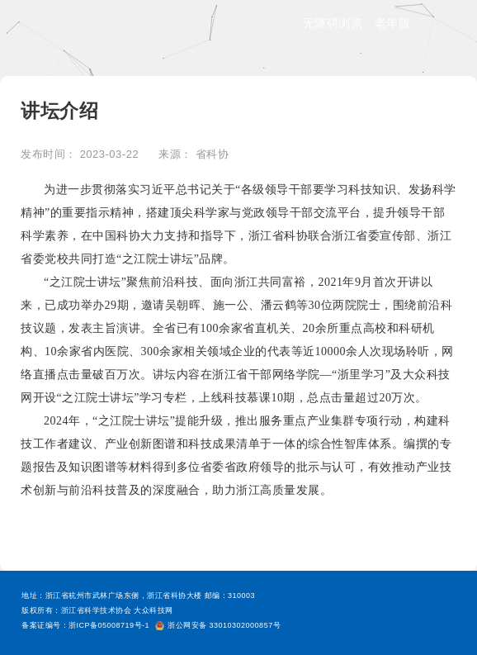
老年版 (393, 23)
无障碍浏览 (333, 23)
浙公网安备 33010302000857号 (218, 625)
